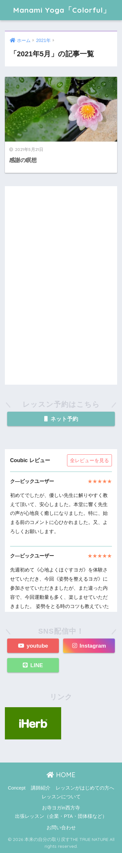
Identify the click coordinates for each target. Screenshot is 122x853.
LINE (33, 665)
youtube (33, 646)
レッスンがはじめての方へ (85, 788)
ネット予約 (61, 419)
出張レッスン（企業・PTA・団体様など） (61, 816)
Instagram (89, 646)
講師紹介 (40, 788)
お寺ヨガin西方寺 (61, 807)
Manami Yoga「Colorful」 (62, 10)
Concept (16, 788)
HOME (61, 775)
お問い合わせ (61, 827)
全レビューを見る (89, 460)
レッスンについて (61, 796)
